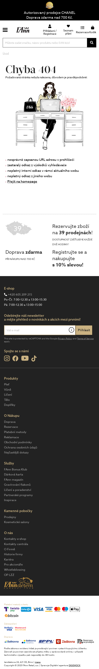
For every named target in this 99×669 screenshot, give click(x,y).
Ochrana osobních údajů (20, 447)
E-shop (9, 288)
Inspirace (10, 500)
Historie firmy (13, 554)
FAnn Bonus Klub (15, 469)
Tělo (7, 400)
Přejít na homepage (22, 181)
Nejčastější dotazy (16, 452)
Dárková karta (13, 474)
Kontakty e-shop (15, 539)
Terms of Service (85, 338)
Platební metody (15, 432)
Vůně (7, 390)
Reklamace (11, 437)
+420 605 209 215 (20, 294)
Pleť (6, 384)
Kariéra (9, 559)
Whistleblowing (14, 570)
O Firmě (9, 549)
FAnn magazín (13, 480)
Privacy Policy (65, 338)
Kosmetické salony (16, 522)
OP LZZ (9, 575)
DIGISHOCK (74, 665)
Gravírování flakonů (17, 485)
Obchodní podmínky (18, 442)
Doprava (9, 422)
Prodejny (10, 517)
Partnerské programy (18, 495)
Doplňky (9, 405)
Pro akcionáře (13, 564)
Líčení (8, 395)
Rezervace (11, 427)
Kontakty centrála (16, 544)
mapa (37, 662)
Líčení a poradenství (17, 490)
